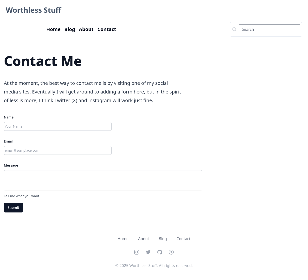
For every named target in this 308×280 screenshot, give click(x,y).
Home (53, 29)
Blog (69, 29)
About (86, 29)
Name (8, 117)
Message (11, 165)
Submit (13, 207)
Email (8, 141)
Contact (106, 29)
